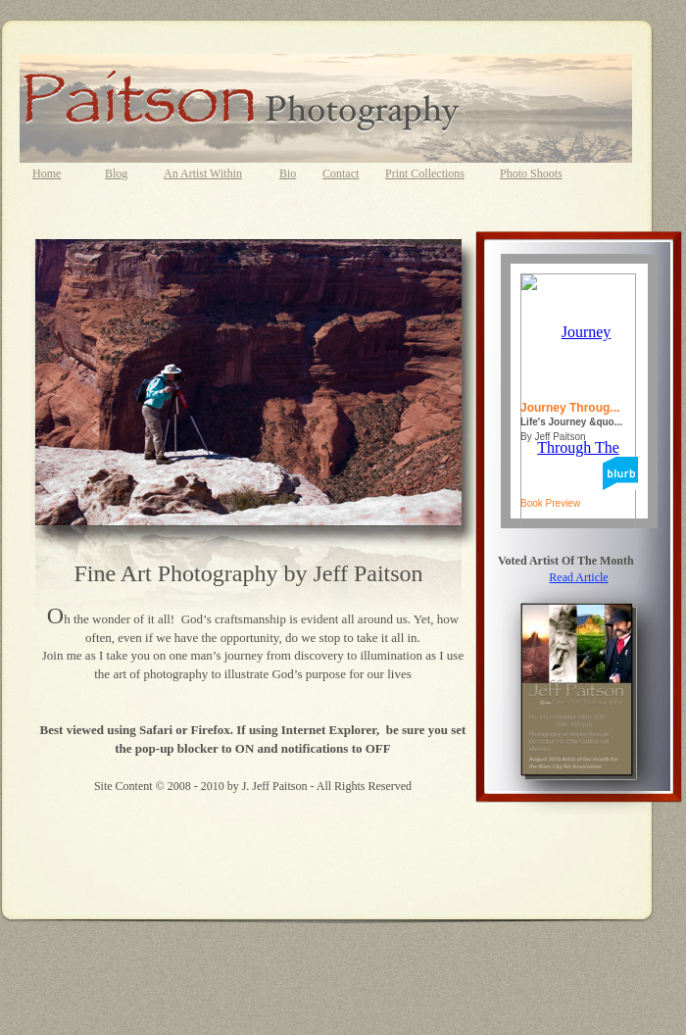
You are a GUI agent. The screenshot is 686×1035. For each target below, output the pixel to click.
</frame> (579, 391)
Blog (116, 173)
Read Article (578, 577)
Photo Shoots (531, 173)
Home (46, 173)
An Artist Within (203, 173)
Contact (340, 173)
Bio (287, 173)
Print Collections (425, 173)
